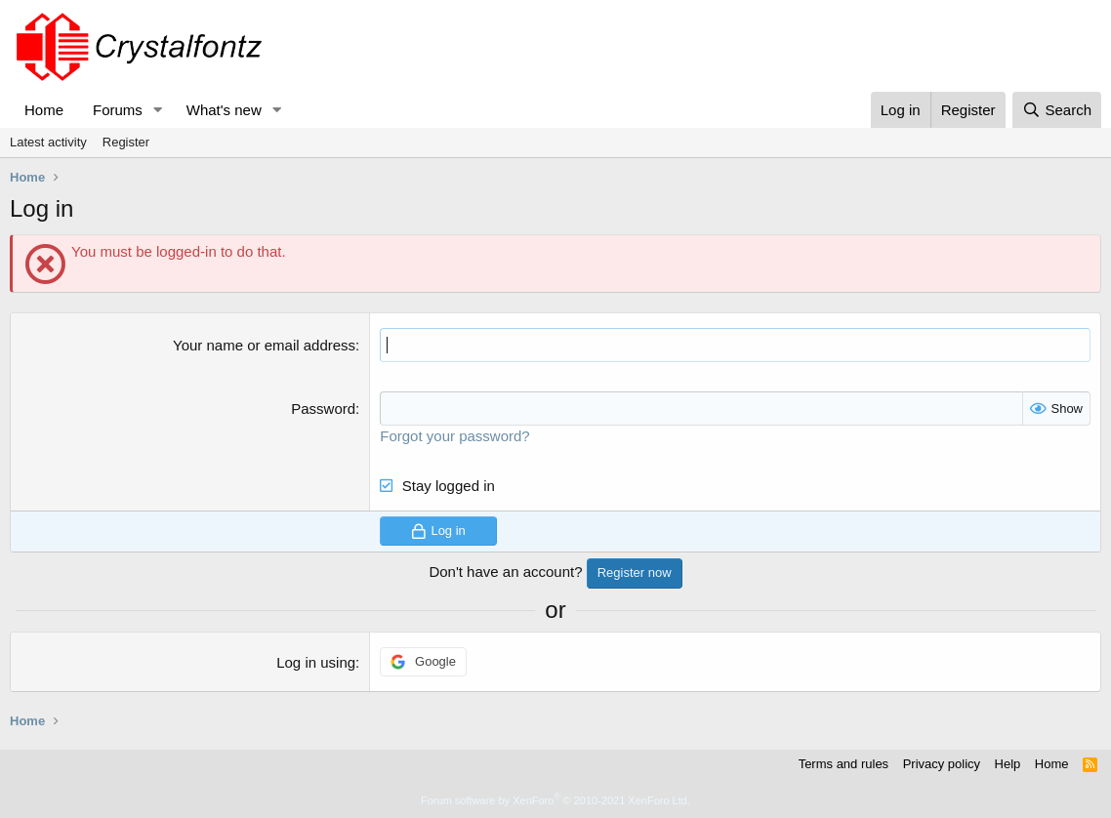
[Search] (1056, 110)
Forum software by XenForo (555, 800)
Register (126, 142)
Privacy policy (941, 764)
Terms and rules (843, 764)
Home (43, 110)
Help (1008, 764)
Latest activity (48, 142)
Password (323, 408)
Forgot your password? (454, 436)
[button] (158, 110)
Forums (118, 110)
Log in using (315, 662)
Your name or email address (264, 345)
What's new (224, 110)
